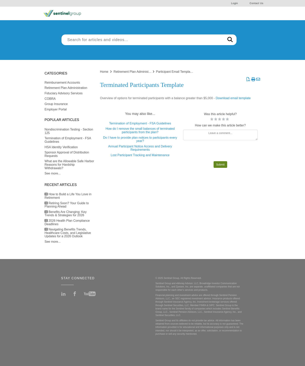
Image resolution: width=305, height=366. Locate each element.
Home (104, 71)
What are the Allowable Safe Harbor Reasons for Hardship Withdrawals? (69, 164)
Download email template (233, 98)
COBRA (50, 98)
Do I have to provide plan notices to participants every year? (140, 139)
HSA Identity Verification (61, 147)
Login (234, 3)
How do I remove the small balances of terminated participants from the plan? (140, 130)
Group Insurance (56, 104)
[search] (142, 39)
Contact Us (256, 3)
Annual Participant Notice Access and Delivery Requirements (140, 148)
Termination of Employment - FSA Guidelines (140, 123)
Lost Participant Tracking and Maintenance (140, 155)
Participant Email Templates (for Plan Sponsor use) (191, 71)
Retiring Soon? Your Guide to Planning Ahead (67, 204)
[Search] (230, 39)
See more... (53, 173)
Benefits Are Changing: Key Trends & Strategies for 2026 (66, 213)
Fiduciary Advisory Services (64, 93)
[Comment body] (220, 135)
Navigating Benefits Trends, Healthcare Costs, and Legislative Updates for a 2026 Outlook (68, 233)
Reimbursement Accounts (62, 82)
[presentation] (220, 151)
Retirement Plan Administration (66, 87)
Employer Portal (56, 109)
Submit (220, 164)
